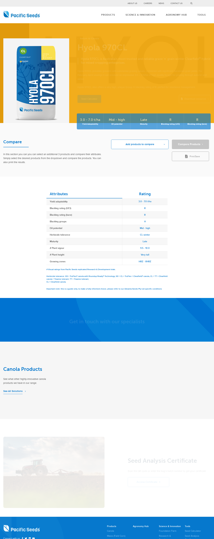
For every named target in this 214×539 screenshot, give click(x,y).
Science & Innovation (140, 14)
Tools (201, 14)
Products (108, 14)
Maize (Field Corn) (116, 536)
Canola (110, 531)
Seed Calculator (193, 531)
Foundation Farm (167, 531)
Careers (148, 3)
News (161, 3)
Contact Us (176, 3)
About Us (132, 3)
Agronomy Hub (176, 14)
